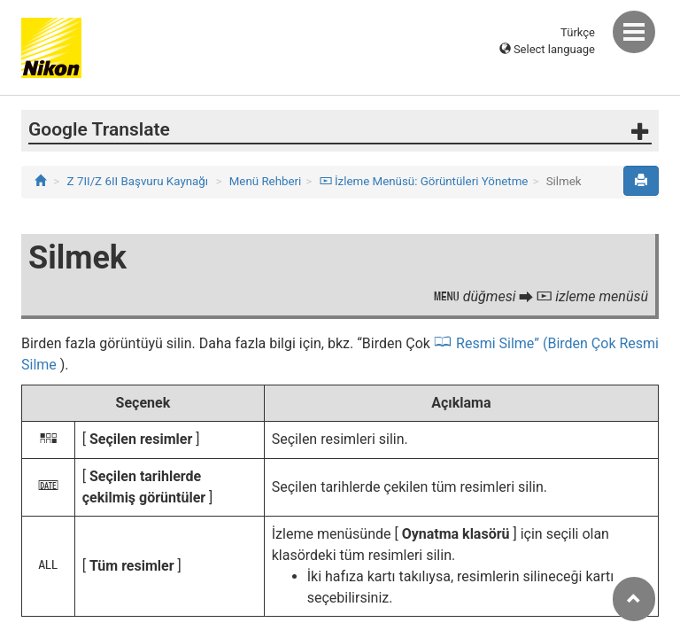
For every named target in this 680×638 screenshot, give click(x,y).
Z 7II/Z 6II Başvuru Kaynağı (138, 181)
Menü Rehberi (265, 181)
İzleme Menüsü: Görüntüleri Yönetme (424, 181)
